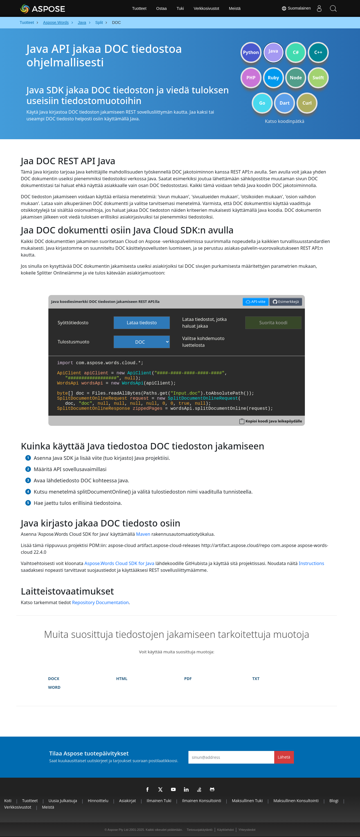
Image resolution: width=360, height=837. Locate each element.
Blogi (333, 800)
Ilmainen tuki (159, 800)
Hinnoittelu (98, 800)
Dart (284, 103)
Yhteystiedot (247, 829)
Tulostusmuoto (73, 342)
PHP (250, 78)
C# (296, 52)
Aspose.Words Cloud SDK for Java (119, 563)
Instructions (311, 563)
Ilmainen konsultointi (201, 800)
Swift (318, 78)
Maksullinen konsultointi (296, 800)
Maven (143, 534)
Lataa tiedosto (142, 323)
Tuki (180, 8)
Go (262, 103)
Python (251, 52)
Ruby (273, 78)
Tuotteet (139, 8)
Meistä (234, 8)
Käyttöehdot (225, 829)
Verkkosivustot (206, 8)
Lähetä (284, 757)
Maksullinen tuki (247, 800)
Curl (307, 103)
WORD (54, 687)
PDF (188, 678)
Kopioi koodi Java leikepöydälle (274, 421)
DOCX (53, 678)
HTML (121, 678)
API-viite (256, 301)
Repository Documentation (100, 602)
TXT (256, 678)
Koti (8, 800)
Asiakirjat (127, 800)
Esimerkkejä (286, 301)
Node (296, 78)
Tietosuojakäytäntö (200, 829)
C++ (318, 52)
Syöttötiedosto (73, 323)
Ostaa (161, 8)
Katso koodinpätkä (284, 121)
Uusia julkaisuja (62, 800)
